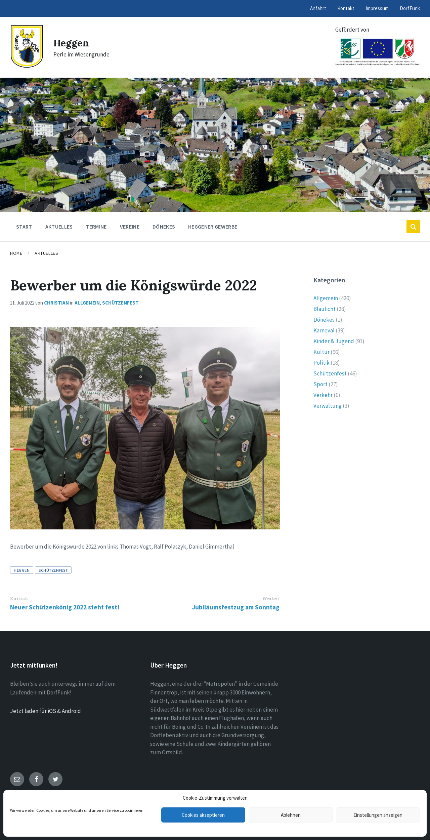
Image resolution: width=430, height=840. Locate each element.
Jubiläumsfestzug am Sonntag (236, 607)
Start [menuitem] (24, 226)
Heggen (71, 42)
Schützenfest (120, 302)
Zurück (19, 598)
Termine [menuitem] (96, 226)
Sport (320, 384)
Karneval (324, 330)
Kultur (321, 352)
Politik (321, 362)
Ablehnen (291, 815)
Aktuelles (46, 253)
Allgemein (87, 302)
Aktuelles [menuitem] (59, 226)
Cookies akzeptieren (203, 815)
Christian (56, 302)
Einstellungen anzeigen (377, 815)
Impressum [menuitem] (377, 8)
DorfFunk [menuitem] (410, 8)
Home (16, 253)
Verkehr (323, 395)
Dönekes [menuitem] (164, 226)
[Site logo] (26, 66)
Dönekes (324, 319)
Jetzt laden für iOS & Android (45, 711)
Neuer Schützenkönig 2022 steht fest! (65, 607)
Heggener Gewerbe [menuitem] (212, 226)
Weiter (271, 598)
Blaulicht (324, 309)
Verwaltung (327, 405)
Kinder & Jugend (333, 341)
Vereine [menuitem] (129, 226)
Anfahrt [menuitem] (318, 8)
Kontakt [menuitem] (345, 8)
